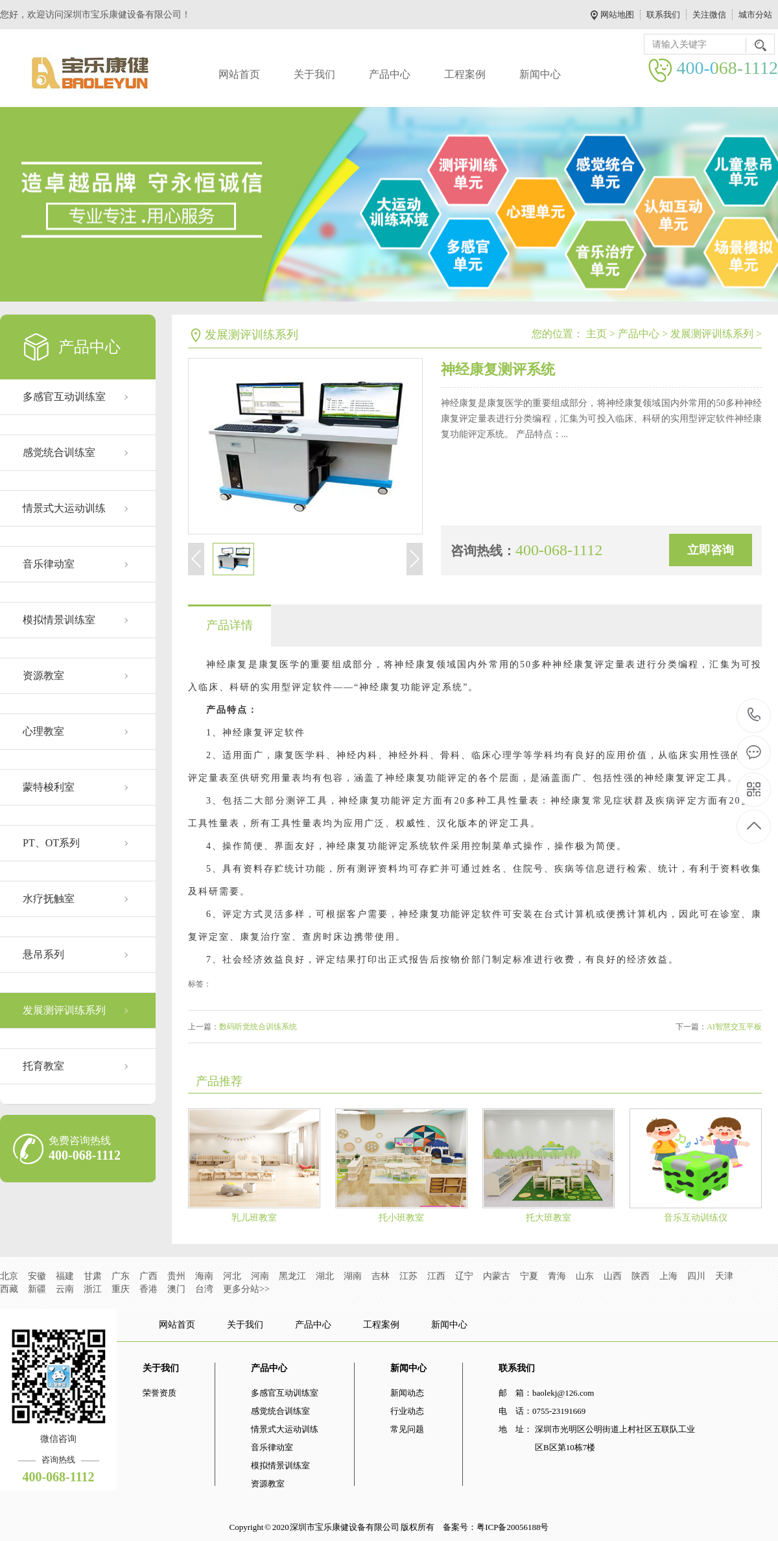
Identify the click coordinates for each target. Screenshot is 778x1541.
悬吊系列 (43, 954)
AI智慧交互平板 (734, 1026)
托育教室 (43, 1065)
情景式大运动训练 (64, 508)
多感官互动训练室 (64, 396)
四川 (696, 1276)
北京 (9, 1276)
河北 (232, 1276)
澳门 (176, 1289)
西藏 (9, 1289)
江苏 (408, 1276)
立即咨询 (710, 550)
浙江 (93, 1289)
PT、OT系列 (51, 842)
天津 (724, 1276)
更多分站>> (246, 1289)
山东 (585, 1276)
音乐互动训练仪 (695, 1218)
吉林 (380, 1276)
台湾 (204, 1289)
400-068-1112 (754, 716)
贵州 (176, 1276)
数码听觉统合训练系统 (258, 1026)
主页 (596, 333)
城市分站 (755, 14)
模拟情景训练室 (59, 619)
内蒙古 (496, 1276)
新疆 (37, 1289)
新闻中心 (540, 74)
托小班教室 (401, 1218)
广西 (148, 1276)
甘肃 (93, 1276)
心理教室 (43, 731)
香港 (148, 1289)
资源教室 (43, 675)
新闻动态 (407, 1393)
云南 (65, 1289)
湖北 (325, 1276)
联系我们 (663, 14)
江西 (436, 1276)
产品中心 (389, 74)
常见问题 (407, 1429)
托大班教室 (548, 1218)
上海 (668, 1276)
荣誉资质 (159, 1393)
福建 (65, 1276)
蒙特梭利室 (49, 787)
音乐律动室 (49, 563)
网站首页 (239, 74)
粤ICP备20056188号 (512, 1527)
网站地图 (617, 14)
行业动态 (407, 1411)
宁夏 (529, 1276)
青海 (557, 1276)
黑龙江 (292, 1276)
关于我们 (314, 74)
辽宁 (464, 1276)
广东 (121, 1276)
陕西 (640, 1276)
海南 (204, 1276)
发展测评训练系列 (64, 1010)
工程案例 (465, 74)
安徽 (37, 1276)
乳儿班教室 (254, 1218)
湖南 (353, 1276)
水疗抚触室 (49, 898)
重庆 (121, 1289)
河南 (260, 1276)
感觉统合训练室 (59, 452)
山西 (613, 1276)
